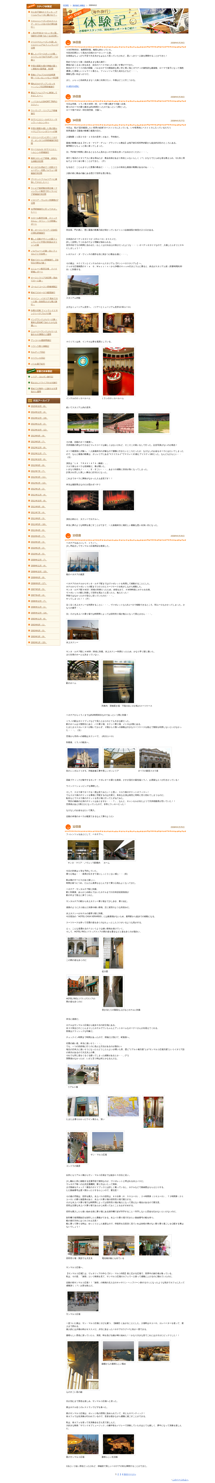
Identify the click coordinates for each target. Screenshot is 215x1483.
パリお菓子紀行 (38, 364)
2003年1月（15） (39, 642)
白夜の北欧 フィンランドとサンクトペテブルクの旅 (44, 312)
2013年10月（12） (39, 430)
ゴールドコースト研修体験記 (44, 286)
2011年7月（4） (38, 512)
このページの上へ (180, 1480)
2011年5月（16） (39, 524)
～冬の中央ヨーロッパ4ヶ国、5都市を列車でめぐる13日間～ (45, 34)
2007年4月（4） (38, 595)
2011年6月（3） (38, 518)
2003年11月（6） (39, 619)
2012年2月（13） (39, 483)
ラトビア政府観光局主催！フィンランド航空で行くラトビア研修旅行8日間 (44, 191)
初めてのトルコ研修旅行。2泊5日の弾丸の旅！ (44, 261)
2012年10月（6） (39, 459)
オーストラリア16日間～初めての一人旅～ (44, 279)
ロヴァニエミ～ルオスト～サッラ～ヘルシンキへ (44, 121)
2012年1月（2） (38, 489)
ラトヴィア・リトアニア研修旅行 (44, 112)
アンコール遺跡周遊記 (41, 340)
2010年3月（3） (38, 542)
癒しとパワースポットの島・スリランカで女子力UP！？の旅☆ (44, 57)
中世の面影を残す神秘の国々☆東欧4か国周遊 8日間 (44, 67)
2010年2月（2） (38, 548)
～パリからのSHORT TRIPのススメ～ (44, 103)
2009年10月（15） (39, 571)
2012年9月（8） (38, 465)
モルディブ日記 (38, 352)
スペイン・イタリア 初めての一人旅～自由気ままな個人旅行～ (44, 301)
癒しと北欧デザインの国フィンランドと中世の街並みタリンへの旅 (44, 242)
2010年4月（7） (38, 536)
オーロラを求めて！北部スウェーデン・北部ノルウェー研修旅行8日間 (44, 170)
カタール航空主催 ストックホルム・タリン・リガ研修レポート (44, 221)
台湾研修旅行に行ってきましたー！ (44, 210)
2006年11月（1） (39, 607)
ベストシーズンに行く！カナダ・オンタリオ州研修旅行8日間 (44, 140)
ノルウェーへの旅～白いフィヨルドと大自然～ (44, 252)
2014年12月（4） (39, 412)
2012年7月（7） (38, 471)
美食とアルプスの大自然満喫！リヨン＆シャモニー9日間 (44, 76)
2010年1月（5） (38, 554)
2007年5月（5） (38, 589)
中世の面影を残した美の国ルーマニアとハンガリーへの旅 (44, 130)
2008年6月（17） (39, 583)
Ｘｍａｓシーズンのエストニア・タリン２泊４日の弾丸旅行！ (44, 24)
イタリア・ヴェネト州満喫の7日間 (44, 201)
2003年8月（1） (38, 625)
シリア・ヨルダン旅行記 (42, 377)
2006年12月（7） (39, 601)
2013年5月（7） (38, 442)
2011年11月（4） (39, 495)
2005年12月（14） (39, 613)
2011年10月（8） (39, 501)
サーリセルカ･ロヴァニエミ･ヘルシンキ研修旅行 (44, 151)
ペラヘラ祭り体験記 (40, 346)
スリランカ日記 (38, 358)
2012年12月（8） (39, 447)
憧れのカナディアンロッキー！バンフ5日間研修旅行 (43, 85)
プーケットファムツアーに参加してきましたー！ (44, 180)
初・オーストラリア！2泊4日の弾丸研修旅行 (44, 231)
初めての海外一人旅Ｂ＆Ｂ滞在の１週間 (44, 390)
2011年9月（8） (38, 506)
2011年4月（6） (38, 530)
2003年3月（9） (38, 636)
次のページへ (130, 1474)
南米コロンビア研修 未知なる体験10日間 (44, 159)
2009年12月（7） (39, 560)
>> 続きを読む (72, 86)
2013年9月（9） (38, 436)
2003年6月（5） (38, 630)
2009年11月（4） (39, 566)
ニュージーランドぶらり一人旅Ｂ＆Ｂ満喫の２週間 (44, 333)
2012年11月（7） (39, 453)
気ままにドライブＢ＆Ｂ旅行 (44, 382)
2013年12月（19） (39, 418)
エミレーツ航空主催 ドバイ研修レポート (44, 270)
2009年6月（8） (38, 577)
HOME (66, 5)
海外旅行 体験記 (79, 5)
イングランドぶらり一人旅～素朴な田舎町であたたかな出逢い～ (44, 322)
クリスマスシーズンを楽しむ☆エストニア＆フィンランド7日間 (44, 45)
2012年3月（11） (39, 477)
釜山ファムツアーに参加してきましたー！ (44, 94)
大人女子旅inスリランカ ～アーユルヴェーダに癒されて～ (44, 13)
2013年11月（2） (39, 424)
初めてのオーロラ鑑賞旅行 (43, 292)
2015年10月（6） (39, 406)
